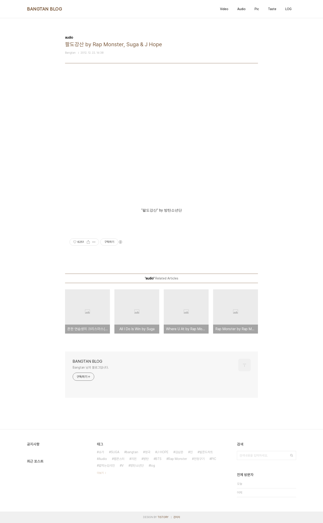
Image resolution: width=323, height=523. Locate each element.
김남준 (179, 452)
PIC (213, 459)
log (153, 465)
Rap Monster (177, 459)
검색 (291, 455)
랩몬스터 (119, 459)
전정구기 (199, 459)
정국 (147, 452)
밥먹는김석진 (107, 465)
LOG (288, 9)
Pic (257, 9)
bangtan (132, 452)
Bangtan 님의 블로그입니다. (91, 367)
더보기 (100, 473)
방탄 (146, 459)
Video (224, 9)
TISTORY (162, 517)
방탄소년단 (137, 465)
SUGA (115, 452)
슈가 (101, 452)
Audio (241, 9)
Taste (272, 9)
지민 (134, 459)
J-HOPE (162, 452)
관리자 (176, 517)
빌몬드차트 (206, 452)
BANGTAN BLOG (44, 9)
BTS (158, 459)
